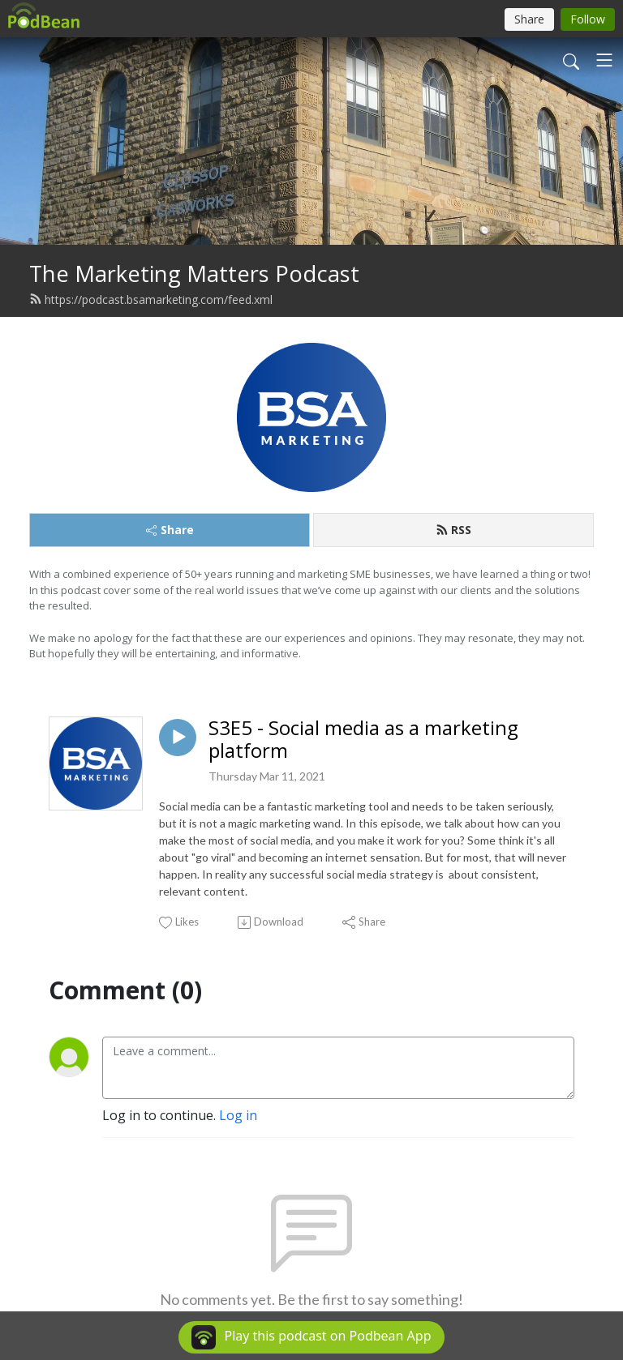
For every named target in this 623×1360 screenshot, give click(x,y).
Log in (238, 1115)
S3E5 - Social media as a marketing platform (363, 739)
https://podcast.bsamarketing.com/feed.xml (151, 299)
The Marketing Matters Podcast (194, 274)
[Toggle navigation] (604, 60)
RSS (453, 529)
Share (170, 529)
